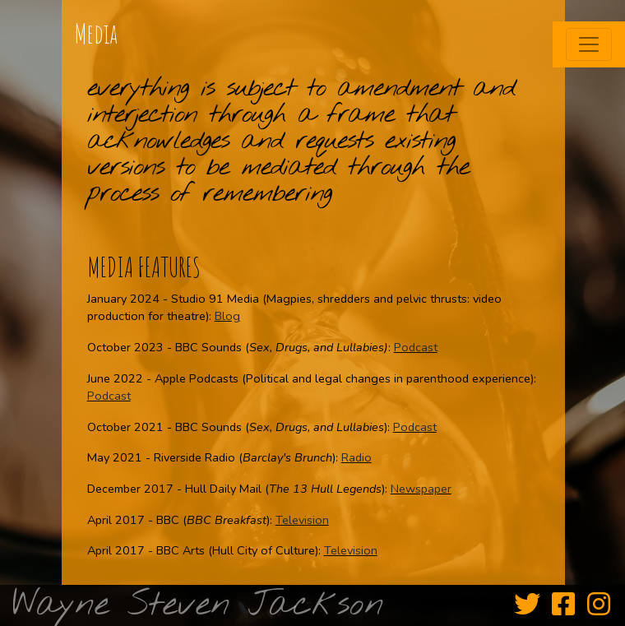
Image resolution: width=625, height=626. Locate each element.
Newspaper (421, 488)
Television (302, 520)
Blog (227, 316)
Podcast (416, 347)
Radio (356, 457)
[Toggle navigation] (589, 44)
